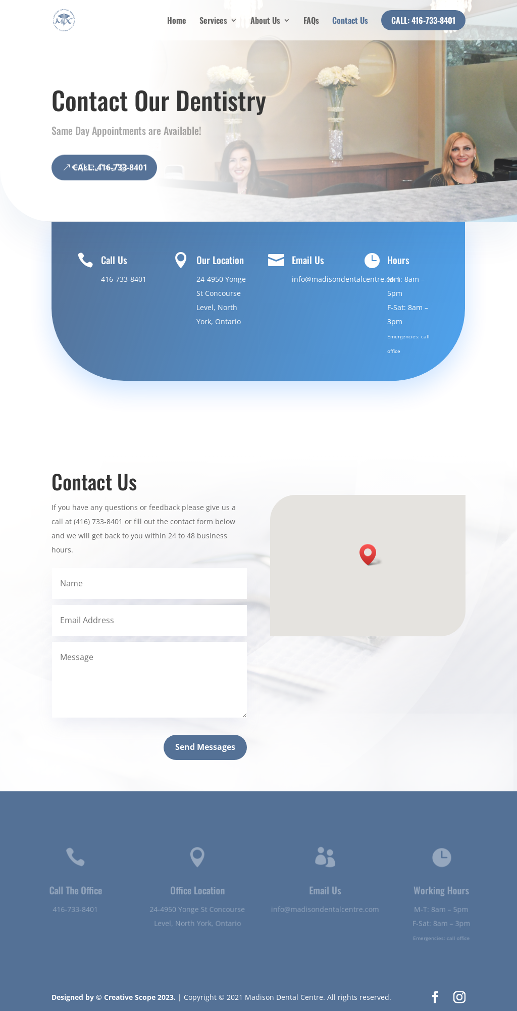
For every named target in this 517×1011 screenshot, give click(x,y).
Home (176, 21)
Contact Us (350, 21)
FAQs (311, 21)
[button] (371, 555)
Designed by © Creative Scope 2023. (114, 997)
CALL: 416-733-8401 (110, 179)
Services (213, 21)
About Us (265, 21)
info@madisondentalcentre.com (346, 279)
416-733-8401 (124, 279)
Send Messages (205, 746)
